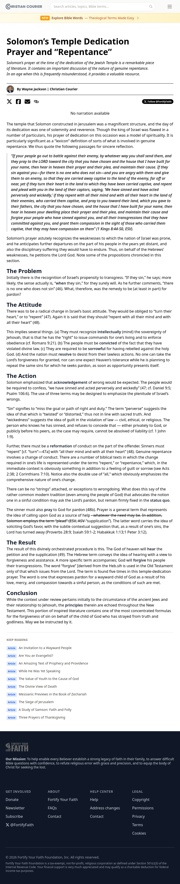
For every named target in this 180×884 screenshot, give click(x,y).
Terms (137, 824)
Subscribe (14, 816)
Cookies (139, 833)
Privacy (138, 816)
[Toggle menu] (169, 6)
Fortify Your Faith (63, 799)
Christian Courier (64, 89)
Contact (54, 816)
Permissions (143, 808)
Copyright (141, 799)
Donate (12, 799)
